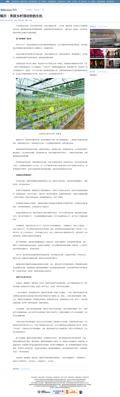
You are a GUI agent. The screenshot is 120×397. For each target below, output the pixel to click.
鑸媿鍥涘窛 (110, 1)
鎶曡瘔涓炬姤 (86, 377)
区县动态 (37, 10)
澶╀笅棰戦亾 (43, 1)
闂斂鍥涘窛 (24, 1)
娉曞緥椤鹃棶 (78, 377)
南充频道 (29, 10)
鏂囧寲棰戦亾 (52, 1)
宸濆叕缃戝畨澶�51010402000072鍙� (55, 382)
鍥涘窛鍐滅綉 (101, 1)
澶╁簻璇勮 (92, 1)
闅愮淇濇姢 (71, 377)
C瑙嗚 (69, 1)
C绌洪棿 (74, 1)
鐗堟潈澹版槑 (42, 377)
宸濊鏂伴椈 (15, 1)
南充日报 (21, 20)
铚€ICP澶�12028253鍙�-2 (37, 382)
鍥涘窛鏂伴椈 (33, 1)
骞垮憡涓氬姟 (49, 377)
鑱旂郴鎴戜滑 (57, 377)
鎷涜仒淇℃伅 (64, 377)
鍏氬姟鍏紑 (61, 1)
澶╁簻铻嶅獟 (83, 1)
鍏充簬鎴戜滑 (34, 377)
